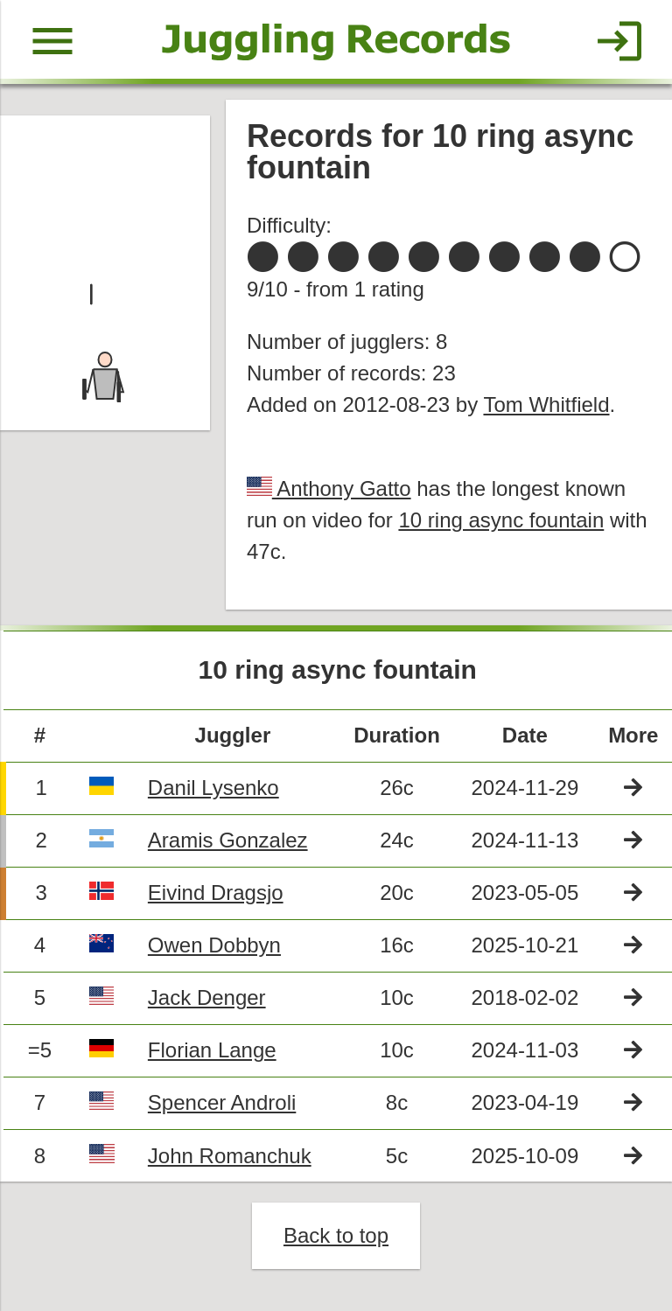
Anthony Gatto (341, 488)
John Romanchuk (230, 1156)
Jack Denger (207, 997)
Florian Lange (212, 1050)
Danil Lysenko (213, 787)
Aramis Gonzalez (228, 840)
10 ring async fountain (501, 520)
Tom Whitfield (546, 404)
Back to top (336, 1235)
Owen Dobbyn (214, 945)
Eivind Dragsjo (216, 892)
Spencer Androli (222, 1102)
